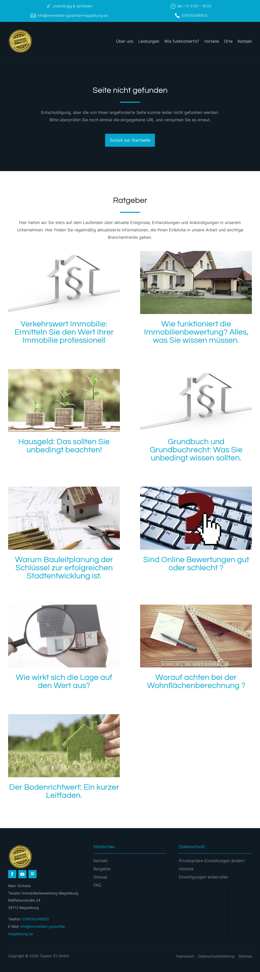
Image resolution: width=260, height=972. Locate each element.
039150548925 (194, 15)
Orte (228, 41)
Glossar (100, 876)
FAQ (97, 885)
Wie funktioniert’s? (181, 41)
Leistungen (148, 41)
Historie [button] (186, 868)
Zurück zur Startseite (130, 140)
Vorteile (211, 41)
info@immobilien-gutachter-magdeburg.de (73, 15)
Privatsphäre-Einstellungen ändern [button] (212, 860)
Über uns (124, 41)
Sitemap (245, 956)
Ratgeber (102, 868)
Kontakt (245, 41)
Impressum (185, 956)
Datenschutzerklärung (216, 956)
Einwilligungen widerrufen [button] (203, 876)
